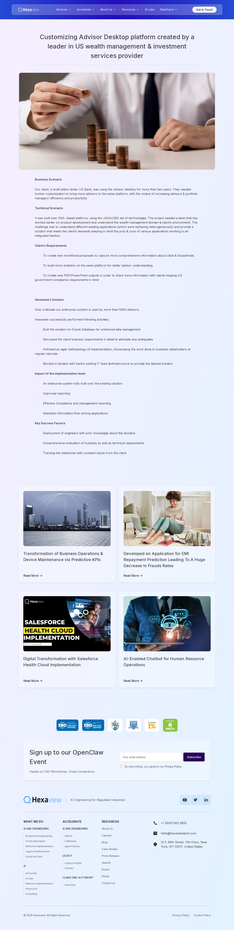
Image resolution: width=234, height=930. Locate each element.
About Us (107, 828)
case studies (110, 849)
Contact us (108, 883)
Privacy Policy (173, 766)
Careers (107, 835)
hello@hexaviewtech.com (178, 833)
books (106, 869)
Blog (104, 842)
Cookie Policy (202, 915)
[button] (64, 9)
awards (106, 862)
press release (110, 855)
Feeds (105, 876)
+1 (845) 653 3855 (173, 823)
